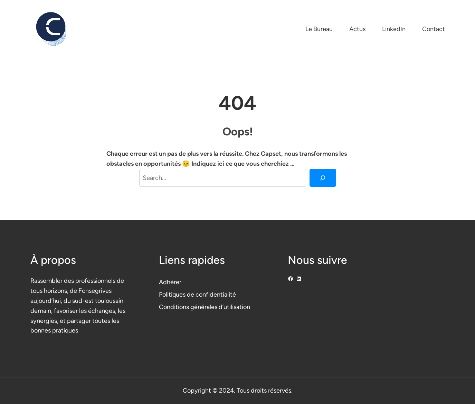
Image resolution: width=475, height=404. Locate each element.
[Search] (323, 178)
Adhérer (170, 282)
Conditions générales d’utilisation (204, 307)
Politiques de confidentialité (197, 294)
